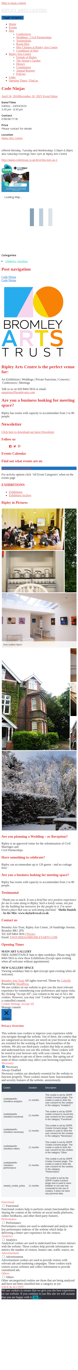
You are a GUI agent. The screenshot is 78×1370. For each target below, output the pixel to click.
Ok (35, 1297)
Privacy (31, 933)
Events (13, 27)
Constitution (23, 67)
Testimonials (23, 40)
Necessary (12, 1066)
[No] (40, 1298)
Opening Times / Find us (23, 80)
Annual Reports (25, 70)
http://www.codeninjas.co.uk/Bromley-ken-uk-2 (29, 160)
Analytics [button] (7, 1236)
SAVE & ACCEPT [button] (12, 1287)
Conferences (23, 34)
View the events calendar (16, 468)
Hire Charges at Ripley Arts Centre (37, 47)
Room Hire (23, 44)
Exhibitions (15, 492)
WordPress (22, 984)
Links (12, 77)
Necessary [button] (7, 1063)
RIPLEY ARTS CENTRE (24, 10)
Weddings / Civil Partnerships (33, 37)
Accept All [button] (27, 1003)
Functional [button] (7, 1202)
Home (12, 24)
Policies (21, 73)
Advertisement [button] (10, 1253)
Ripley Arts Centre (20, 54)
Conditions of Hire (27, 50)
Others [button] (5, 1273)
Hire (11, 30)
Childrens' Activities (16, 261)
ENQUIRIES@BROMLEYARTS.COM (33, 937)
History (20, 64)
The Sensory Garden (28, 60)
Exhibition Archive (20, 495)
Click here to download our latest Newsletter (27, 432)
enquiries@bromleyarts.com (18, 392)
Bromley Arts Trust (12, 980)
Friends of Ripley (26, 57)
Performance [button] (9, 1219)
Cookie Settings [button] (10, 1003)
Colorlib (66, 980)
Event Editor (50, 96)
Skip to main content (13, 3)
